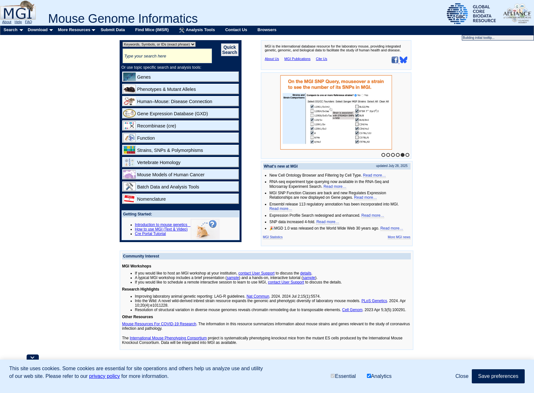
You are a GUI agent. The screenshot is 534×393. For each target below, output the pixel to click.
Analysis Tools (197, 30)
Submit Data (113, 29)
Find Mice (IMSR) (152, 29)
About (7, 22)
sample (233, 277)
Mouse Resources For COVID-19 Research (159, 324)
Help (18, 22)
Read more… (374, 175)
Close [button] (462, 376)
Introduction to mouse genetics (163, 225)
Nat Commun (258, 296)
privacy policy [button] (104, 376)
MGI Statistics (273, 237)
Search (10, 29)
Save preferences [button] (498, 376)
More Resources (74, 29)
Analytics (379, 376)
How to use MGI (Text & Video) (161, 229)
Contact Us (236, 29)
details (305, 273)
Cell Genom (352, 310)
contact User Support (256, 273)
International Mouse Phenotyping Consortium (168, 338)
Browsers (267, 29)
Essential (343, 376)
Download (37, 29)
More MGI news (399, 237)
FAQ (28, 22)
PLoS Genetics (374, 301)
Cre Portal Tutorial (150, 233)
